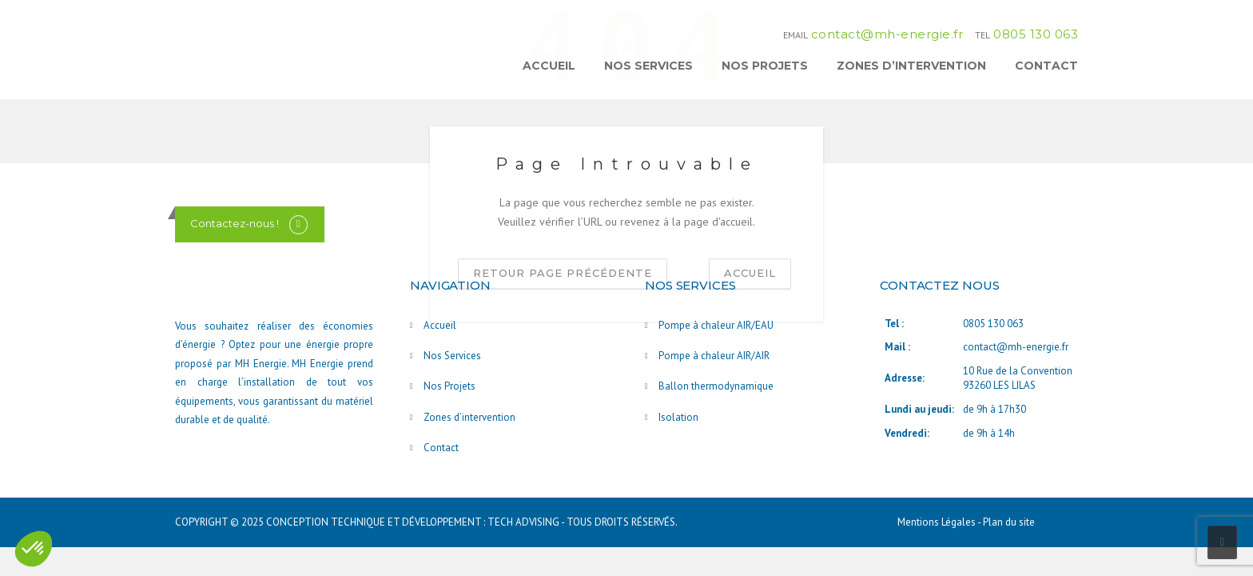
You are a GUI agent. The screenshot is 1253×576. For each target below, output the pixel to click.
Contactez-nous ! (234, 223)
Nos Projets (765, 65)
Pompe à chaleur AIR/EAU (716, 325)
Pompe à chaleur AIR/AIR (714, 355)
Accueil (549, 65)
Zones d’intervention (911, 65)
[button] (33, 549)
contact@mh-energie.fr (887, 34)
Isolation (678, 417)
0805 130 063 (1035, 34)
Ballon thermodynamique (716, 386)
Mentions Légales (937, 522)
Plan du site (1009, 522)
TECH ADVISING (523, 522)
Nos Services (648, 65)
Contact (1046, 65)
